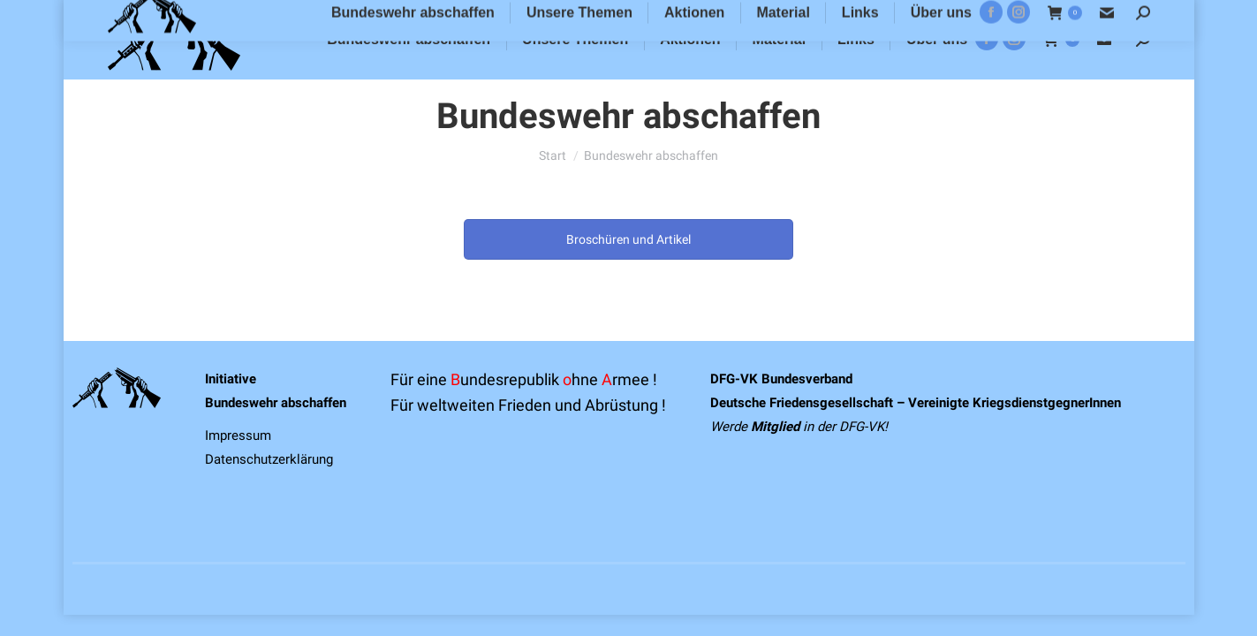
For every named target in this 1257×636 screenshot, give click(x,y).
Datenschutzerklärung (269, 459)
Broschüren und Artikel (628, 239)
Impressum (238, 435)
